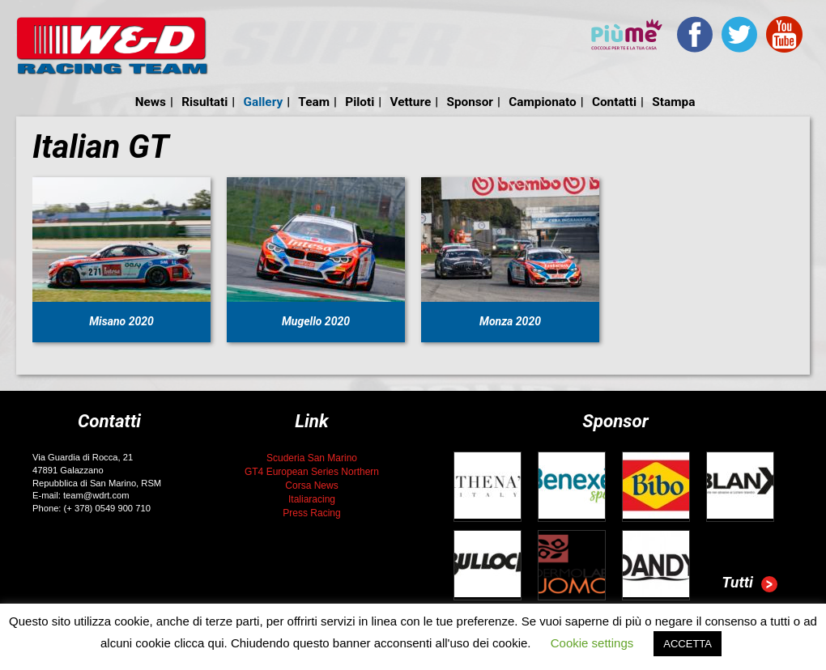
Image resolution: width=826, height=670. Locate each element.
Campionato (542, 102)
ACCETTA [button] (687, 644)
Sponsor (469, 102)
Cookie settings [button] (592, 643)
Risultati (204, 102)
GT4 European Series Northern (312, 471)
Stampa (673, 102)
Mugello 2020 (316, 321)
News (150, 102)
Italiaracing (311, 499)
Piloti (359, 102)
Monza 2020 (510, 321)
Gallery (263, 102)
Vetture (410, 102)
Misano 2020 (121, 321)
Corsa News (311, 485)
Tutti (749, 584)
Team (314, 102)
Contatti (614, 102)
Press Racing (311, 513)
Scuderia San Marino (311, 458)
